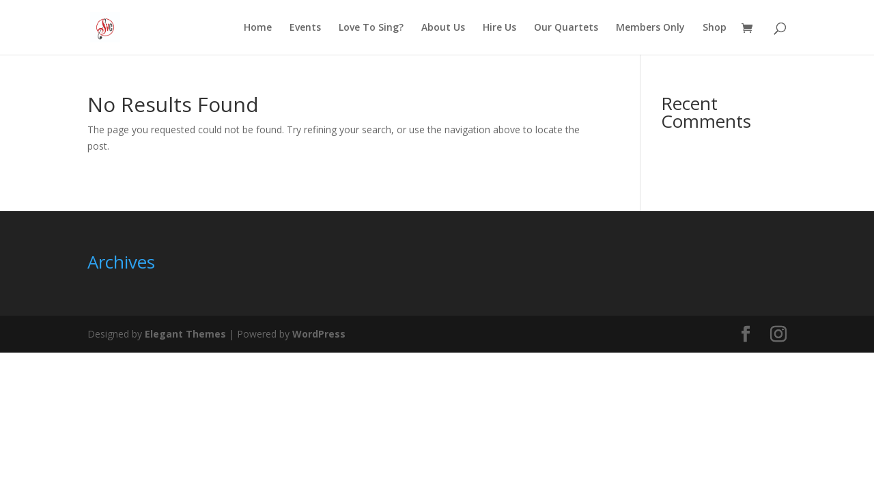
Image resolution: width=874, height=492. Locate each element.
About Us (443, 28)
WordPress (319, 333)
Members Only (650, 28)
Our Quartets (566, 28)
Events (305, 28)
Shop (715, 28)
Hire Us (499, 28)
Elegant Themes (185, 333)
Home (258, 28)
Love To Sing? (371, 28)
